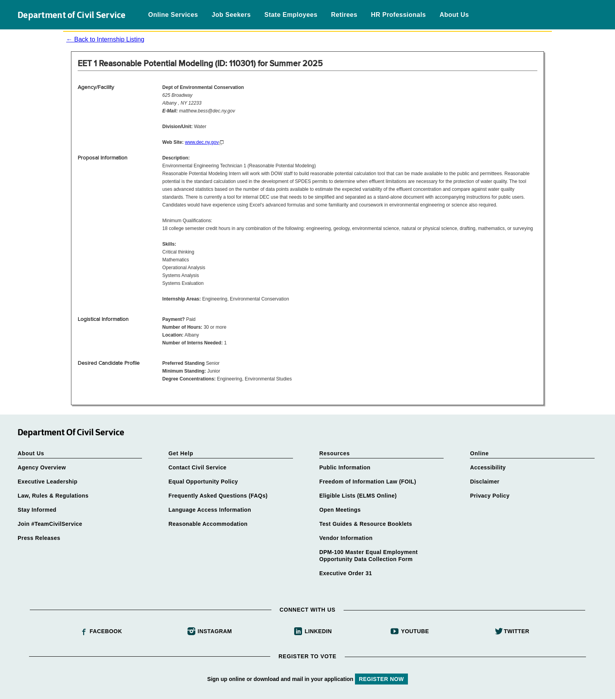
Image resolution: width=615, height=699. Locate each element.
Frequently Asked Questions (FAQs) (217, 496)
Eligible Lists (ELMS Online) (358, 496)
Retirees (344, 14)
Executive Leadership (47, 481)
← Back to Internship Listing (105, 39)
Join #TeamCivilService (50, 524)
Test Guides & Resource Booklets (365, 524)
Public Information (344, 467)
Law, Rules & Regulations (53, 496)
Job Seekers (231, 14)
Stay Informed (37, 510)
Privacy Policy (489, 496)
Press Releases (39, 538)
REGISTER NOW (381, 679)
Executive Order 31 (345, 573)
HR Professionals (398, 14)
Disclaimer (484, 481)
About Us (454, 14)
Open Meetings (340, 510)
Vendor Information (346, 538)
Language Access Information (209, 510)
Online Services (173, 14)
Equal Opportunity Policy (203, 481)
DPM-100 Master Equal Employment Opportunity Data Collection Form (368, 555)
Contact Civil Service (197, 467)
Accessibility (488, 467)
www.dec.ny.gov (202, 142)
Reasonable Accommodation (207, 524)
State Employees (290, 14)
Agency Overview (42, 467)
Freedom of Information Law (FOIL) (367, 481)
